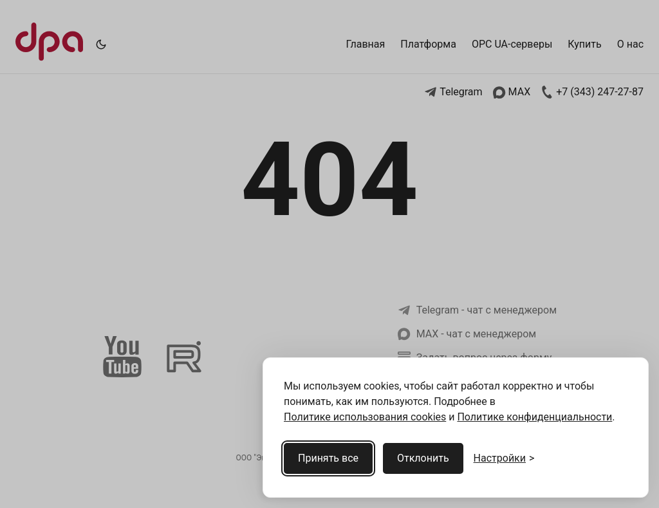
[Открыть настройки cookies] (504, 458)
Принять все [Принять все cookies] (328, 458)
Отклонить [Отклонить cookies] (423, 458)
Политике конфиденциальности (534, 417)
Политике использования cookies (365, 417)
